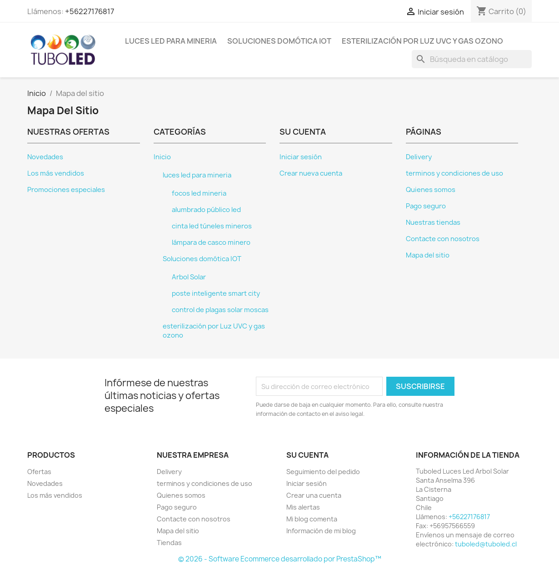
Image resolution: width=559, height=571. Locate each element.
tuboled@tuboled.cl (486, 544)
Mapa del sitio (427, 255)
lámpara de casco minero (211, 242)
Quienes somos (430, 189)
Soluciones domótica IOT (279, 41)
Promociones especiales (66, 189)
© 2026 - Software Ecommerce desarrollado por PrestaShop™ (279, 559)
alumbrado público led (206, 209)
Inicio (162, 157)
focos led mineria (199, 193)
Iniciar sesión (301, 157)
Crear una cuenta (313, 495)
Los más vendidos (55, 173)
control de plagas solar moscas (220, 309)
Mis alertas (303, 507)
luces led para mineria (171, 41)
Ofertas (39, 471)
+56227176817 (89, 11)
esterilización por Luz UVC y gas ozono (422, 41)
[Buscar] (472, 59)
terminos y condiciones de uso (454, 173)
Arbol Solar (189, 277)
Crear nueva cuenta (311, 173)
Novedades (45, 157)
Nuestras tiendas (433, 222)
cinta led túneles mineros (212, 226)
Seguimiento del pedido (323, 471)
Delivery (419, 157)
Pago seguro (426, 206)
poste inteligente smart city (216, 293)
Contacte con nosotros (442, 238)
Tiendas (169, 542)
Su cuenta (307, 455)
